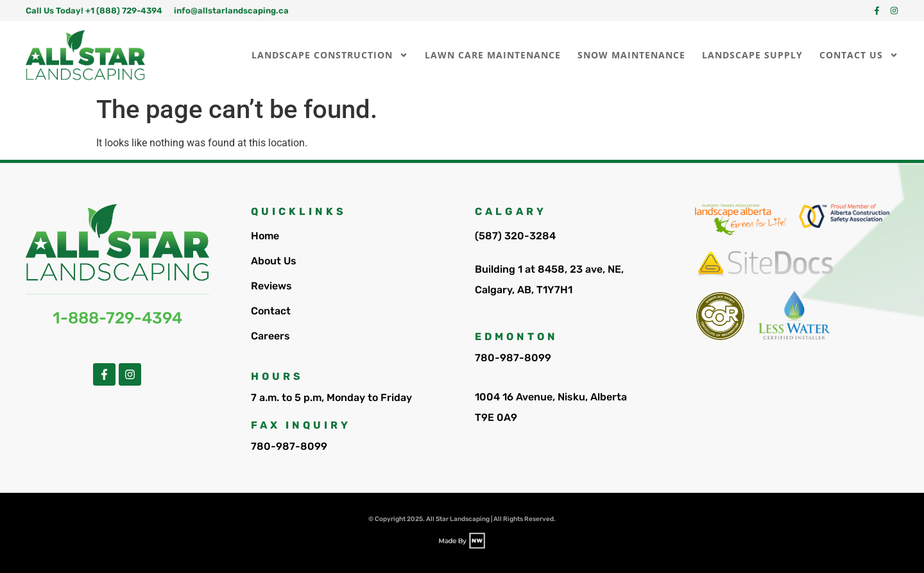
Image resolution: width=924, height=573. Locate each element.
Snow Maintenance (631, 55)
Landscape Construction (330, 55)
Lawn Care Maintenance (493, 55)
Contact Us (858, 55)
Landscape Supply (752, 55)
